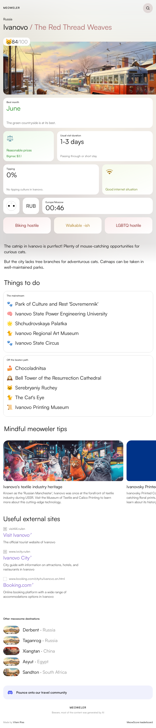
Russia (7, 19)
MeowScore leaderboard (140, 722)
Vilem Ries (18, 722)
